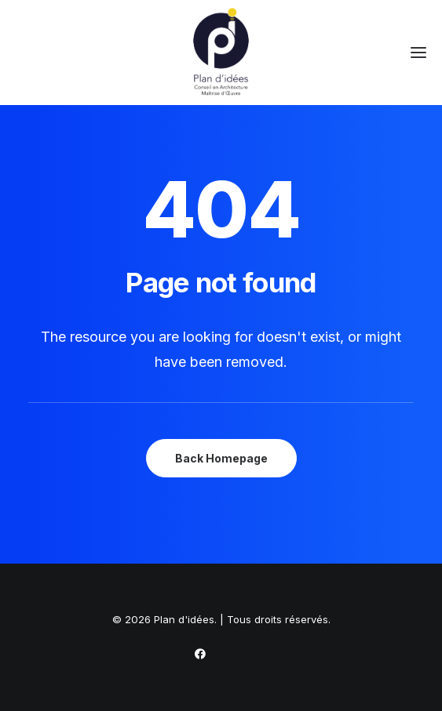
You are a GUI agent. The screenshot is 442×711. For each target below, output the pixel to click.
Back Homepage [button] (221, 458)
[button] (418, 52)
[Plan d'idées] (221, 52)
